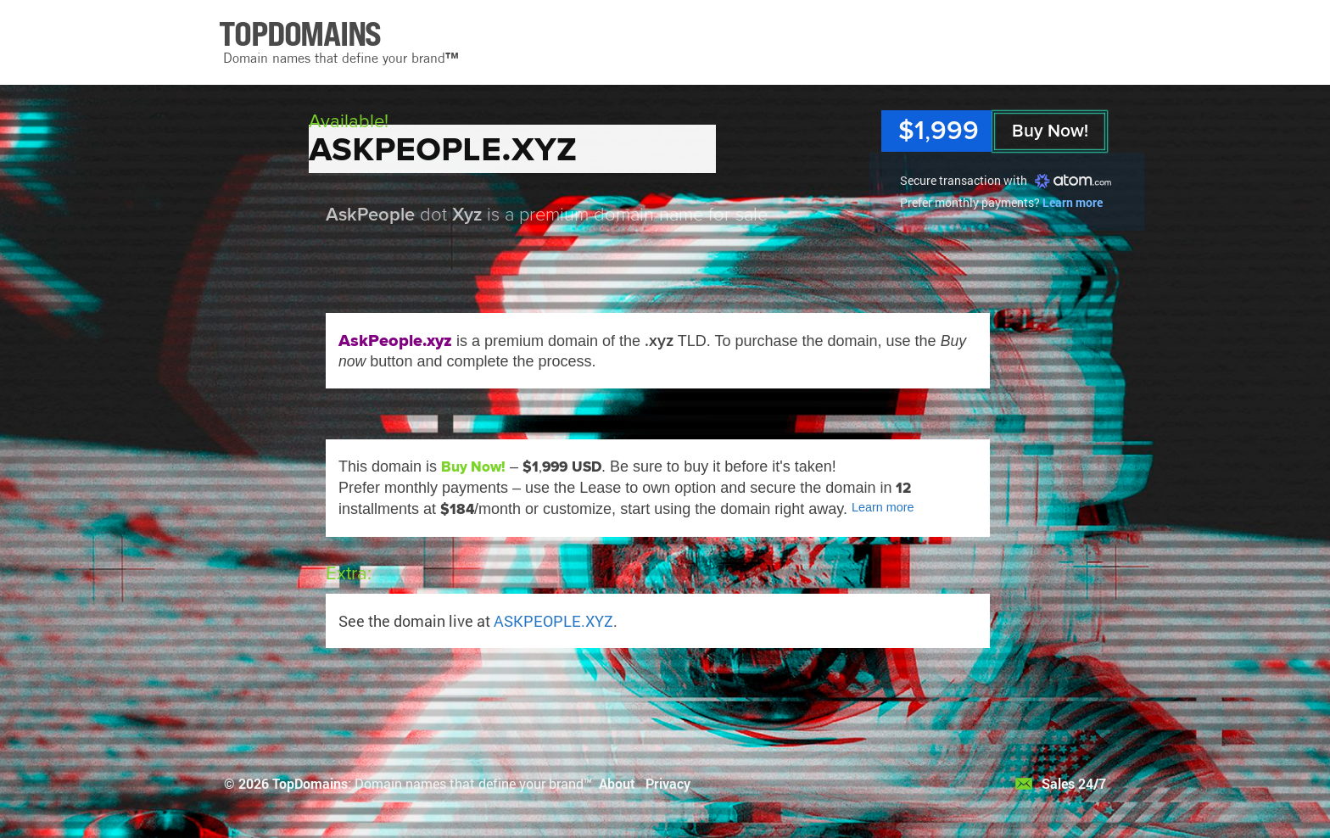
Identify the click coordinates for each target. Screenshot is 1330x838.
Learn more (1072, 202)
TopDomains (310, 783)
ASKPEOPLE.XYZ (553, 621)
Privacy (667, 783)
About (617, 783)
